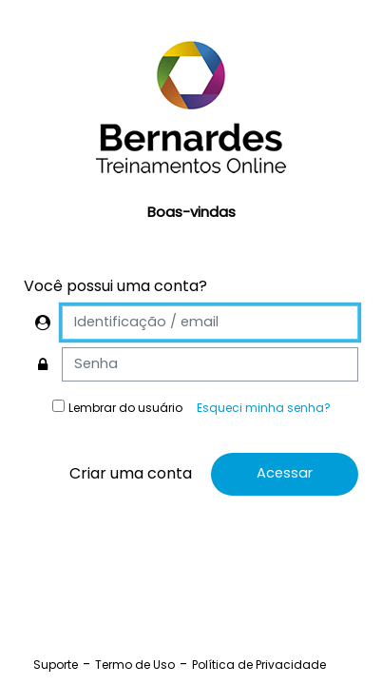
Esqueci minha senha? (264, 408)
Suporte (55, 664)
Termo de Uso (135, 664)
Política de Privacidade (259, 664)
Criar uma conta (130, 473)
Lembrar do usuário (125, 408)
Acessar (285, 472)
